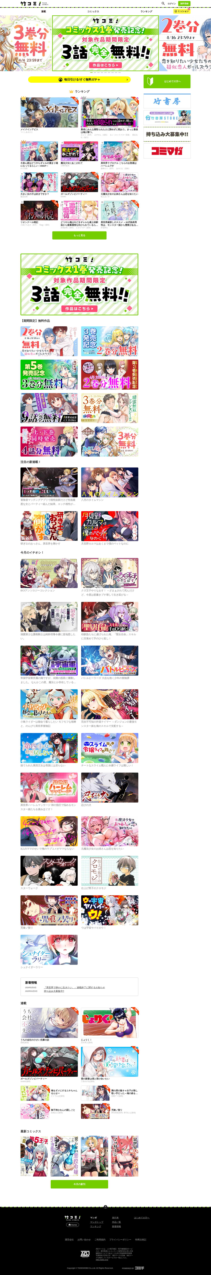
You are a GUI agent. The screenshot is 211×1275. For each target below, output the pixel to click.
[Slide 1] (91, 72)
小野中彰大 (65, 166)
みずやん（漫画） (101, 135)
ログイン (172, 4)
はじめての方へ (141, 1217)
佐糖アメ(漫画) (117, 1096)
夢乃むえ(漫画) (130, 1113)
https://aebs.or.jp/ (102, 1260)
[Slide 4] (102, 72)
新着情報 (31, 982)
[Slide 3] (98, 72)
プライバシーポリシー (120, 1239)
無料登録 (184, 3)
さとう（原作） (87, 135)
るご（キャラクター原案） (120, 135)
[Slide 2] (95, 72)
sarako (63, 197)
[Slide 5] (105, 72)
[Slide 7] (112, 72)
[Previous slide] (4, 43)
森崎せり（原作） (108, 168)
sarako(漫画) (25, 1081)
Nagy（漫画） (45, 225)
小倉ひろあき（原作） (30, 225)
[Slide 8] (116, 72)
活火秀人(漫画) (87, 1042)
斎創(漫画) (25, 1042)
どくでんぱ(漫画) (57, 1096)
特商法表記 (140, 1239)
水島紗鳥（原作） (68, 228)
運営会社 (69, 1239)
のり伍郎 (24, 168)
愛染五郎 (24, 197)
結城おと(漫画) (57, 1113)
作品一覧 (116, 1222)
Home (72, 1224)
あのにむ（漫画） (123, 168)
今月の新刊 (79, 1184)
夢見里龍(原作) (117, 1113)
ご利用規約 (100, 1239)
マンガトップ (96, 1222)
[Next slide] (207, 43)
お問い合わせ (84, 1239)
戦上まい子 (105, 197)
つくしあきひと (27, 132)
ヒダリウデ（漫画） (84, 228)
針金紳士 (104, 228)
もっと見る (79, 235)
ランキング (95, 1226)
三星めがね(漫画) (87, 1081)
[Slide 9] (119, 72)
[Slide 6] (109, 72)
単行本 (115, 1217)
